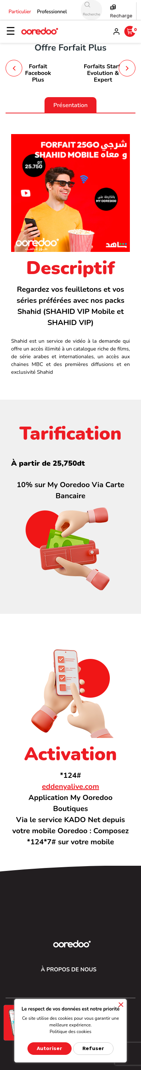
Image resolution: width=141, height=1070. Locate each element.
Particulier (20, 11)
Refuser (93, 1048)
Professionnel (52, 11)
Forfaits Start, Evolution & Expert (103, 72)
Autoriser (49, 1048)
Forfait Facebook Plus (38, 72)
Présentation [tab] (70, 105)
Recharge (121, 15)
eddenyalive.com (70, 787)
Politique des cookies (71, 1032)
